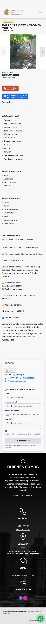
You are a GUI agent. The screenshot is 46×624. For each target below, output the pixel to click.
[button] (11, 66)
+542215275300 (28, 378)
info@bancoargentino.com (16, 381)
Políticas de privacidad (23, 495)
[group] (23, 51)
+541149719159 (12, 378)
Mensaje (8, 419)
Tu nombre (9, 393)
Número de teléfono (12, 411)
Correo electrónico (12, 402)
